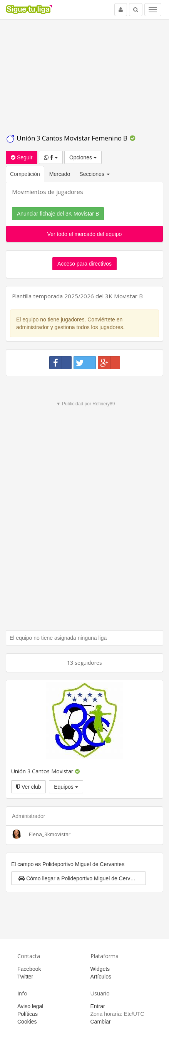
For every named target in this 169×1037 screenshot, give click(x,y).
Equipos (66, 787)
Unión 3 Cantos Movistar (42, 771)
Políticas (27, 1014)
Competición (25, 174)
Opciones (83, 157)
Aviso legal (30, 1006)
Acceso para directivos (84, 264)
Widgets (100, 969)
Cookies (27, 1022)
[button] (78, 878)
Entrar (97, 1006)
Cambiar (100, 1022)
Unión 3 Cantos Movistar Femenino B (67, 138)
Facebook (29, 969)
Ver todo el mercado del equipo (84, 234)
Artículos (100, 976)
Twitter (25, 976)
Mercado (59, 174)
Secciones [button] (94, 174)
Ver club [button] (28, 787)
